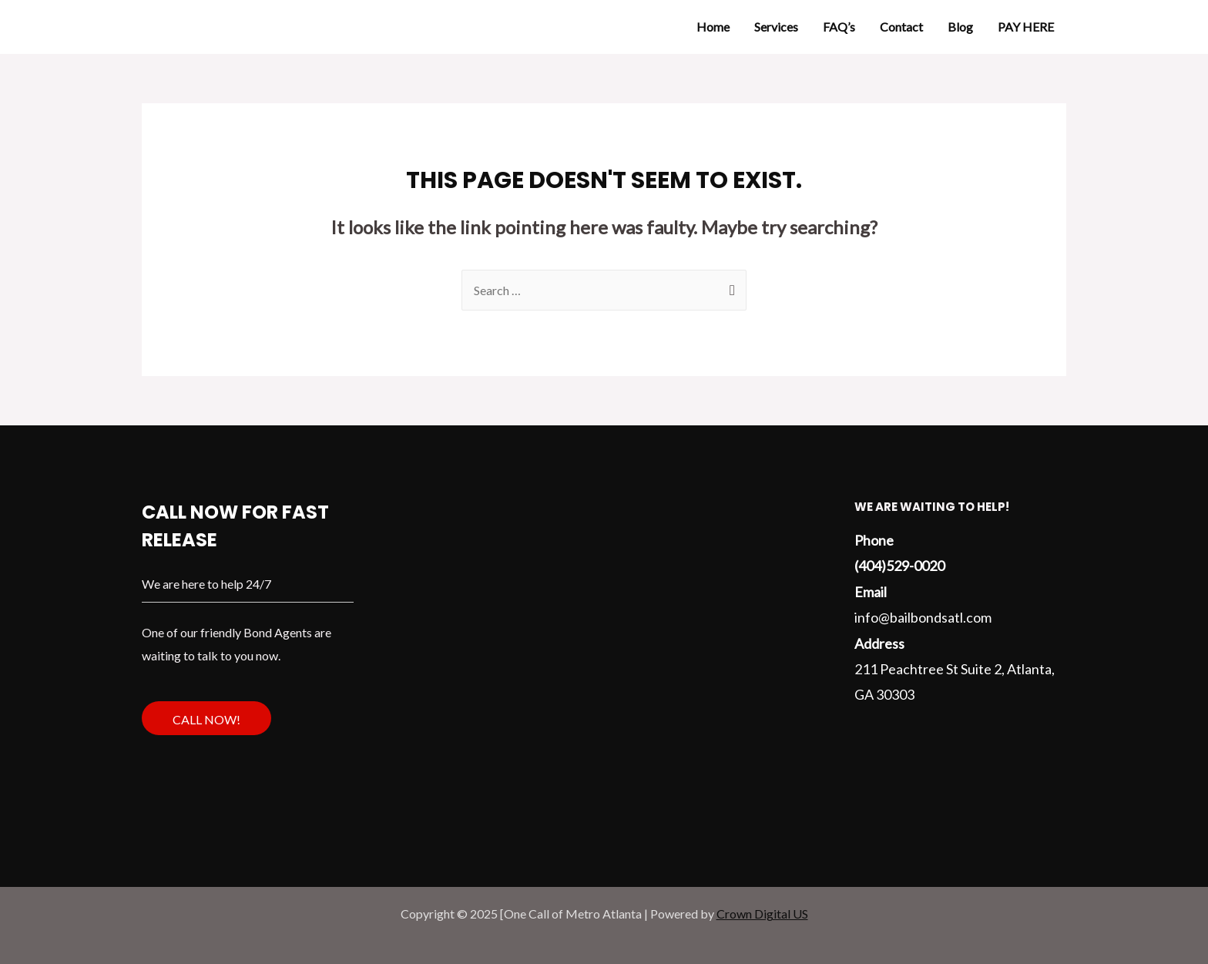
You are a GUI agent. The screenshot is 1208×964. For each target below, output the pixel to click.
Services (776, 26)
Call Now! (206, 719)
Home (713, 26)
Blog (960, 26)
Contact (901, 26)
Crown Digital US (762, 913)
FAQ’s (839, 26)
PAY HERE (1026, 26)
